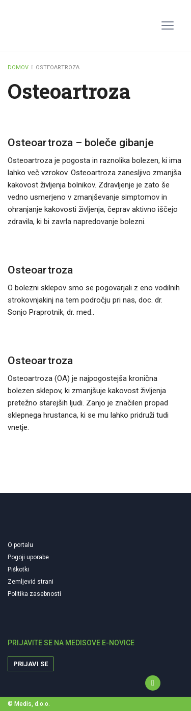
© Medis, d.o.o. (29, 703)
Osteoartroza (40, 270)
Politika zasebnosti (34, 593)
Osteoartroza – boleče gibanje (81, 142)
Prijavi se (30, 664)
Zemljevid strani (30, 581)
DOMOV (18, 67)
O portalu (20, 545)
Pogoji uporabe (28, 557)
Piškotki (18, 569)
